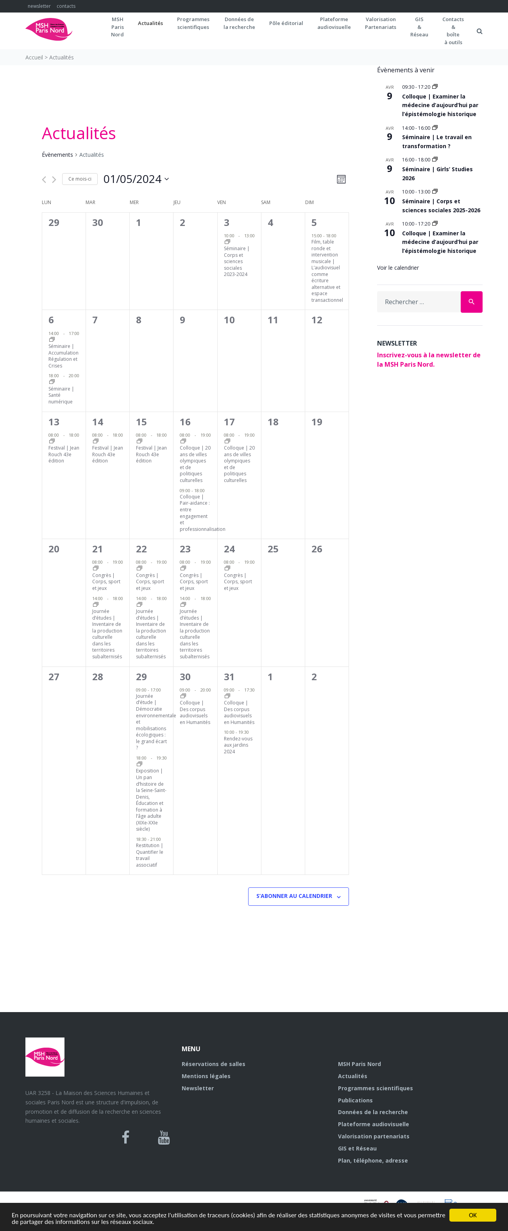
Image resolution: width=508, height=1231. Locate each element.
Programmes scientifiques (193, 23)
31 (229, 676)
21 (97, 548)
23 (185, 548)
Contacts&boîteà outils (453, 31)
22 (141, 548)
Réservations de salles (213, 1064)
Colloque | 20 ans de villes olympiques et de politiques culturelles (195, 464)
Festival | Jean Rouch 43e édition (63, 454)
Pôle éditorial (286, 23)
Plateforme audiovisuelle (373, 1124)
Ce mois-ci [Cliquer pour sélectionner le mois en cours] (79, 179)
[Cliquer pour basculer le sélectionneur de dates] (136, 179)
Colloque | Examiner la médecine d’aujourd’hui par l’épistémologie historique (440, 105)
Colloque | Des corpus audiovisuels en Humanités (195, 712)
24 (229, 548)
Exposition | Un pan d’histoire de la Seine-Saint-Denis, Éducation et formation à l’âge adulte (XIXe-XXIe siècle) (151, 799)
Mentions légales (206, 1076)
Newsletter (198, 1088)
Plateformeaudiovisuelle (334, 23)
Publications (355, 1100)
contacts (66, 6)
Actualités (150, 23)
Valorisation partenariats (374, 1136)
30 (185, 676)
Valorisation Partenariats (380, 23)
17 (229, 421)
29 (141, 676)
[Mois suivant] (54, 179)
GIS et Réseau (357, 1148)
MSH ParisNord (117, 27)
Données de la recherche (373, 1112)
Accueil (34, 57)
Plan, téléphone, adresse (373, 1160)
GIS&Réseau (419, 27)
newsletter (39, 6)
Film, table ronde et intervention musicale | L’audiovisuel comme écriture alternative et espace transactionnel (327, 270)
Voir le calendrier (398, 267)
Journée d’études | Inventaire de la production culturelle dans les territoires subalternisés (107, 634)
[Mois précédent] (44, 179)
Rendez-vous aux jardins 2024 (238, 745)
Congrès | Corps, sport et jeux (106, 581)
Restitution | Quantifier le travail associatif (149, 855)
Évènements (57, 154)
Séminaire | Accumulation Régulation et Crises (63, 356)
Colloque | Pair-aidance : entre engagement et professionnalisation (202, 512)
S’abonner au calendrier (294, 896)
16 (185, 421)
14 (97, 421)
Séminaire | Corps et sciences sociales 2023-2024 (237, 261)
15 (141, 421)
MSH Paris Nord (359, 1064)
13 (53, 421)
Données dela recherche (239, 23)
